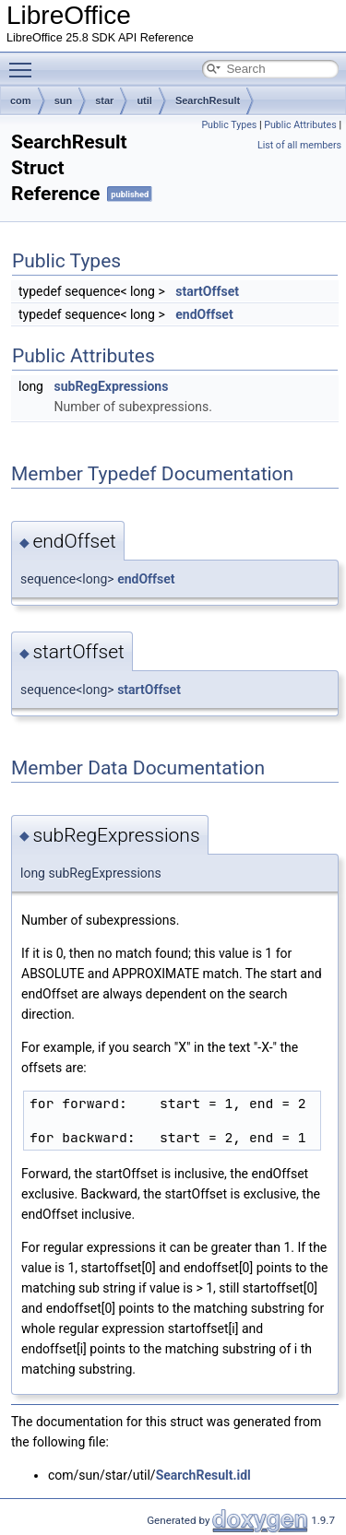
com (20, 100)
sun (63, 100)
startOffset (207, 291)
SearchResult (207, 100)
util (144, 100)
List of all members (299, 145)
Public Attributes (300, 125)
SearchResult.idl (203, 1475)
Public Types (229, 125)
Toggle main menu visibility (25, 62)
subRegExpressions (111, 386)
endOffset (204, 314)
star (104, 100)
